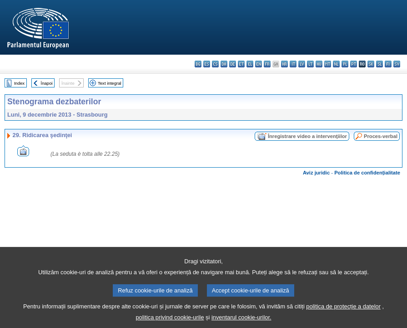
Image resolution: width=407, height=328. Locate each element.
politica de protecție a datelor (343, 311)
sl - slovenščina (379, 64)
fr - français (267, 64)
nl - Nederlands (336, 64)
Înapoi (47, 83)
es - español (206, 64)
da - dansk (224, 64)
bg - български (198, 64)
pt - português (353, 64)
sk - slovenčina (370, 64)
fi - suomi (388, 64)
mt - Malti (327, 64)
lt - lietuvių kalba (310, 64)
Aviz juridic (316, 172)
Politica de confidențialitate (367, 172)
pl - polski (345, 64)
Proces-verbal (380, 136)
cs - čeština (215, 64)
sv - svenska (396, 64)
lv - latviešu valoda (301, 64)
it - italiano (293, 64)
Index (19, 83)
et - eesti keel (241, 64)
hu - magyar (319, 64)
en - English (258, 64)
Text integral (109, 83)
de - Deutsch (232, 64)
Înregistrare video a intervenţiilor (307, 136)
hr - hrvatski (284, 64)
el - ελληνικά (249, 64)
